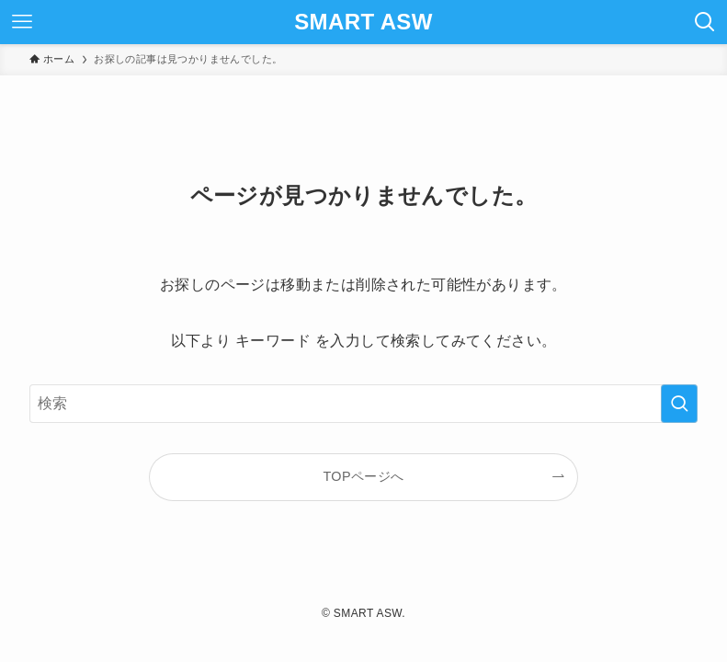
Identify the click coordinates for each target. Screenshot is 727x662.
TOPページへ (363, 476)
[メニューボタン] (22, 22)
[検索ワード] (364, 403)
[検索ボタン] (705, 22)
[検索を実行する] (679, 403)
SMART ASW (363, 22)
